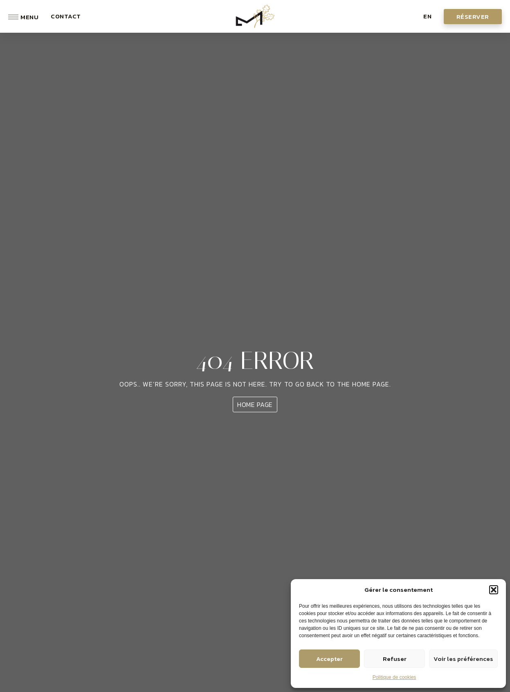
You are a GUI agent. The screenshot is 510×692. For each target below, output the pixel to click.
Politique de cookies (394, 677)
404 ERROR (255, 360)
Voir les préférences (463, 658)
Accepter (329, 658)
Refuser (395, 658)
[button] (494, 590)
